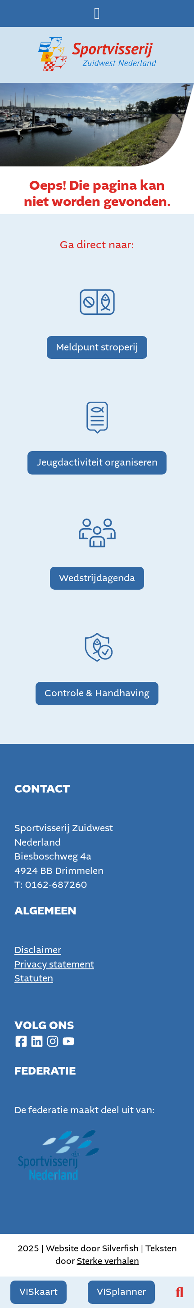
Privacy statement (54, 965)
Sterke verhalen (108, 1261)
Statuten (33, 978)
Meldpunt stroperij (97, 347)
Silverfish (120, 1248)
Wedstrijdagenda (97, 578)
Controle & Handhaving (97, 693)
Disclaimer (37, 950)
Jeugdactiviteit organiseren (97, 463)
